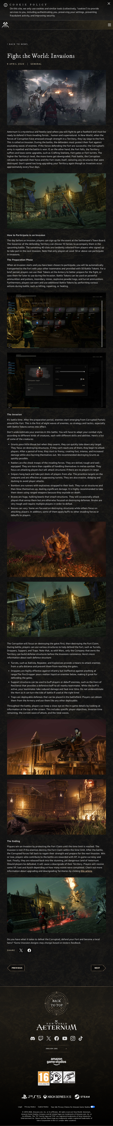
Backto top (57, 1003)
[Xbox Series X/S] (57, 1097)
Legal (20, 1107)
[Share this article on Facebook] (29, 950)
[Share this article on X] (21, 950)
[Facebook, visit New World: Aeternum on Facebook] (56, 1038)
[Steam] (82, 1097)
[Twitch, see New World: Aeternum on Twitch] (40, 1038)
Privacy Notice (30, 1107)
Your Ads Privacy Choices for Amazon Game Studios (73, 1107)
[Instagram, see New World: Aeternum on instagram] (72, 1038)
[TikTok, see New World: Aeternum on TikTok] (81, 1038)
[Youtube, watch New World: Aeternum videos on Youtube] (64, 1038)
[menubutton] (109, 25)
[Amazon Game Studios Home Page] (56, 1062)
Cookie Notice (43, 1107)
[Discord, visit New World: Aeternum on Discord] (32, 1038)
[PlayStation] (31, 1097)
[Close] (109, 3)
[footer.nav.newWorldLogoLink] (56, 1029)
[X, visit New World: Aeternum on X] (48, 1038)
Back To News (18, 44)
